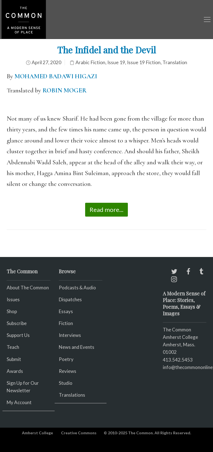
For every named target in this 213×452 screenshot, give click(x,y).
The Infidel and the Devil (106, 50)
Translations (72, 395)
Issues (13, 299)
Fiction (66, 323)
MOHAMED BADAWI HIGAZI (55, 76)
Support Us (18, 335)
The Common (177, 329)
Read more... (106, 209)
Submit (14, 359)
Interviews (70, 335)
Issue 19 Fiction (144, 62)
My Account (19, 402)
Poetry (66, 359)
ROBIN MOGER (64, 90)
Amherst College (37, 432)
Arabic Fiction (90, 62)
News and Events (76, 347)
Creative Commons (79, 432)
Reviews (67, 371)
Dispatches (70, 299)
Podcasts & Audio (77, 287)
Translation (175, 62)
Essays (66, 311)
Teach (13, 347)
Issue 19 (116, 62)
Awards (15, 371)
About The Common (28, 287)
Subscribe (17, 323)
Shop (12, 311)
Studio (65, 383)
